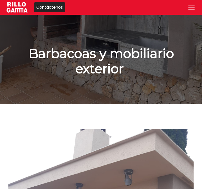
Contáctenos (49, 7)
